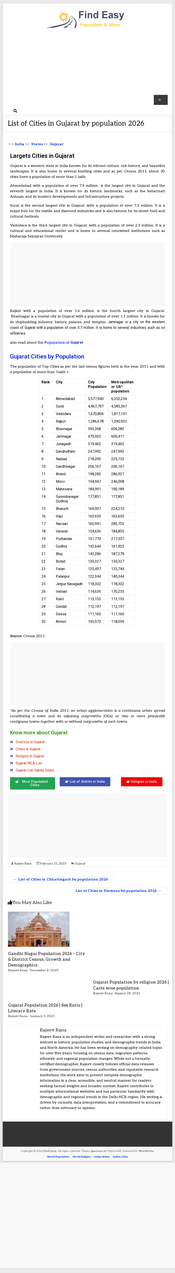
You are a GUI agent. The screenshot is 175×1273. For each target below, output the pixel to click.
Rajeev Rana (22, 863)
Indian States (102, 1156)
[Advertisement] (87, 70)
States (36, 144)
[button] (32, 783)
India (19, 144)
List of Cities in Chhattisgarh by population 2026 (61, 879)
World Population (58, 1156)
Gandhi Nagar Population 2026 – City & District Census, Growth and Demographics (46, 959)
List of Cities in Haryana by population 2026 (118, 891)
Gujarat (80, 863)
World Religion (81, 1156)
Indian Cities (120, 1156)
